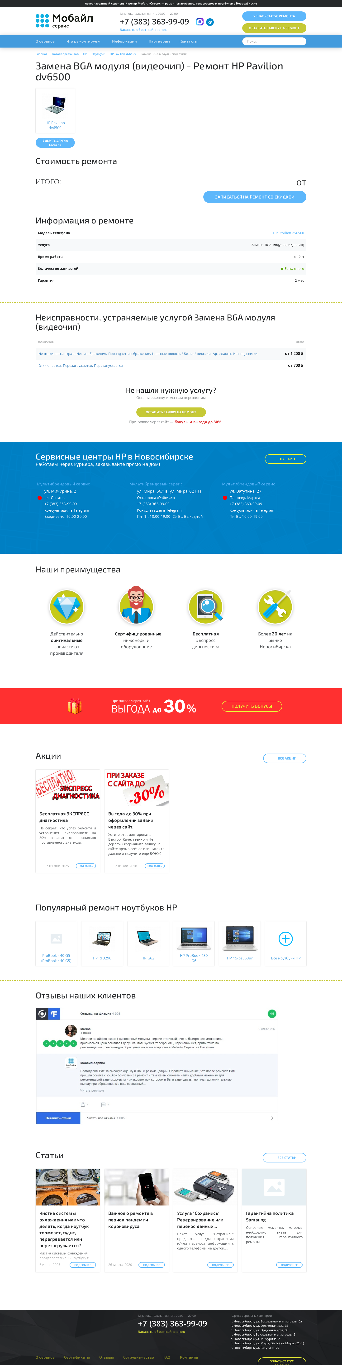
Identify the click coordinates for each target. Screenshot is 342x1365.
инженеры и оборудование (138, 640)
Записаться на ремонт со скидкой (254, 196)
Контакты (189, 41)
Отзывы (106, 1357)
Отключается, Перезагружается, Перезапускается (80, 365)
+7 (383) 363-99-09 (154, 21)
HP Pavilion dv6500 (288, 233)
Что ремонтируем (83, 41)
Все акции (283, 758)
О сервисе (45, 41)
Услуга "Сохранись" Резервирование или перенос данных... (200, 1219)
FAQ (167, 1357)
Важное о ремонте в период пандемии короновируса (130, 1219)
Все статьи (282, 1158)
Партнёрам (159, 41)
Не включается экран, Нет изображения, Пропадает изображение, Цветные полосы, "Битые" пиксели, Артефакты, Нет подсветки (148, 353)
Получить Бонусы (252, 706)
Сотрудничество (138, 1357)
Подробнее (86, 865)
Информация (124, 41)
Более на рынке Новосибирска (275, 640)
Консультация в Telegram (66, 510)
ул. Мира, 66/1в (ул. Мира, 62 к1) (169, 491)
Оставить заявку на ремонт (171, 412)
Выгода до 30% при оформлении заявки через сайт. (130, 820)
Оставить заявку (274, 28)
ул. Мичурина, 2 (60, 491)
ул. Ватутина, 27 (245, 491)
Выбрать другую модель (55, 142)
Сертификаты (77, 1357)
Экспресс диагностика (205, 640)
